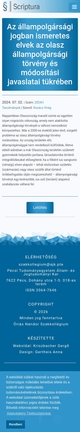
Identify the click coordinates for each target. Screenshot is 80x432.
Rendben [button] (15, 424)
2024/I (39, 102)
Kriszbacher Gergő (50, 346)
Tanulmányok (11, 108)
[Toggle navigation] (74, 7)
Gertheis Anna (48, 352)
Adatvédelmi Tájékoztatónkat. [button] (29, 413)
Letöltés (40, 207)
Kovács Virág (42, 108)
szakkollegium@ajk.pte (41, 264)
